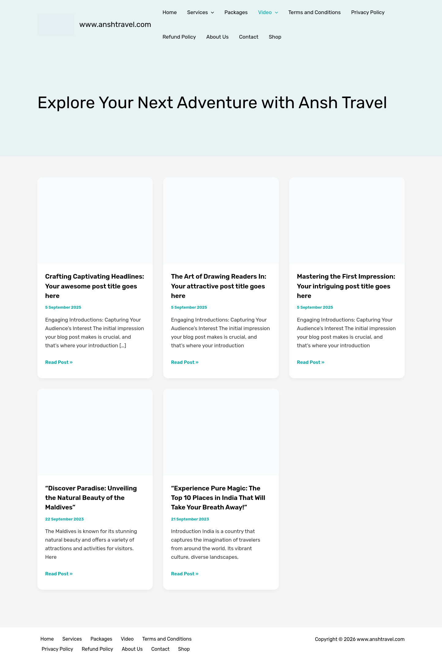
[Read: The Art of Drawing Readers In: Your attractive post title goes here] (221, 220)
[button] (211, 12)
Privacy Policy (367, 12)
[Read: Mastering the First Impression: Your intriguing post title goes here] (347, 220)
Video (268, 12)
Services (200, 12)
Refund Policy (179, 37)
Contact (248, 37)
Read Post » (60, 361)
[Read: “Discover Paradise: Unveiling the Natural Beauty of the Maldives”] (95, 432)
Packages (236, 12)
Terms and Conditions (314, 12)
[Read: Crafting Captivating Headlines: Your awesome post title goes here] (95, 220)
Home (170, 12)
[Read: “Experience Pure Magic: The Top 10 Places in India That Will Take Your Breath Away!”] (221, 432)
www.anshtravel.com (115, 24)
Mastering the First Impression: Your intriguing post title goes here (345, 285)
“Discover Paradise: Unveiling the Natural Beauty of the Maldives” (87, 497)
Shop (275, 37)
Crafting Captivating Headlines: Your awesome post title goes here (90, 285)
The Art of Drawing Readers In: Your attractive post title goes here (220, 285)
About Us (217, 37)
